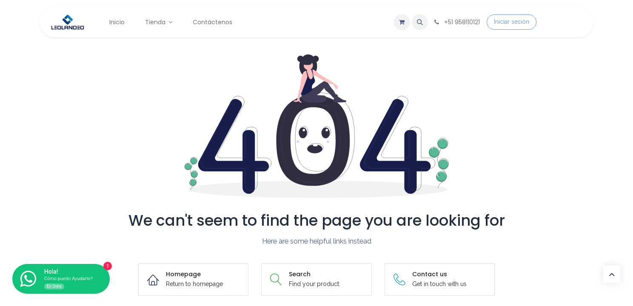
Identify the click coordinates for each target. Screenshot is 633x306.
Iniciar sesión (511, 21)
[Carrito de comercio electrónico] (402, 22)
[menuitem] (117, 22)
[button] (420, 22)
